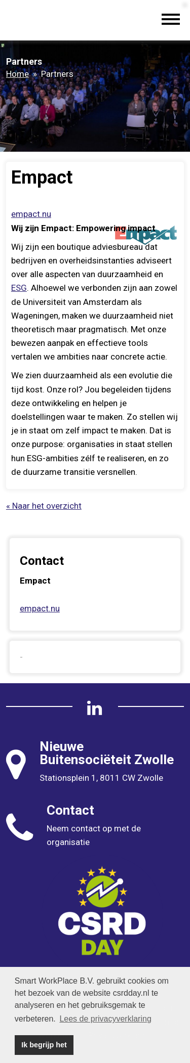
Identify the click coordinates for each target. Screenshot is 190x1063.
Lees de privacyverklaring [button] (105, 1018)
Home (17, 74)
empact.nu (31, 214)
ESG (19, 288)
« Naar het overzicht (44, 506)
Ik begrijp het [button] (44, 1045)
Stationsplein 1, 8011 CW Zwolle (101, 778)
